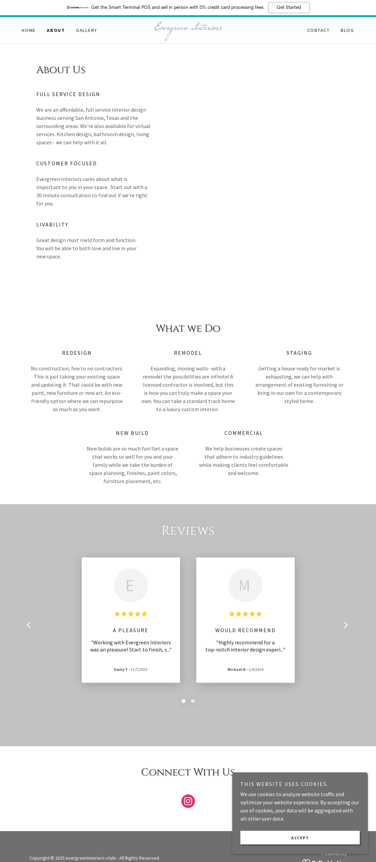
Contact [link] (318, 30)
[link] (188, 27)
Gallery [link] (86, 30)
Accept (300, 837)
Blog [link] (347, 30)
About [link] (56, 30)
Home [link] (29, 30)
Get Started (289, 7)
